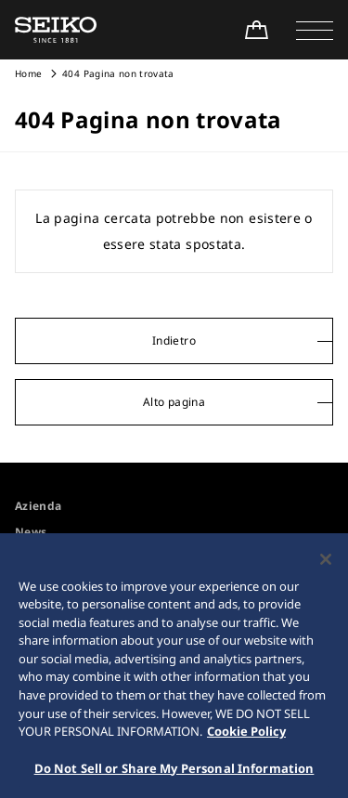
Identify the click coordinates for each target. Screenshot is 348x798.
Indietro (174, 340)
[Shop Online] (256, 29)
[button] (314, 29)
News (30, 532)
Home (28, 73)
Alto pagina (174, 402)
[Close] (325, 564)
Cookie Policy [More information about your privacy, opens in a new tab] (246, 736)
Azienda (38, 506)
